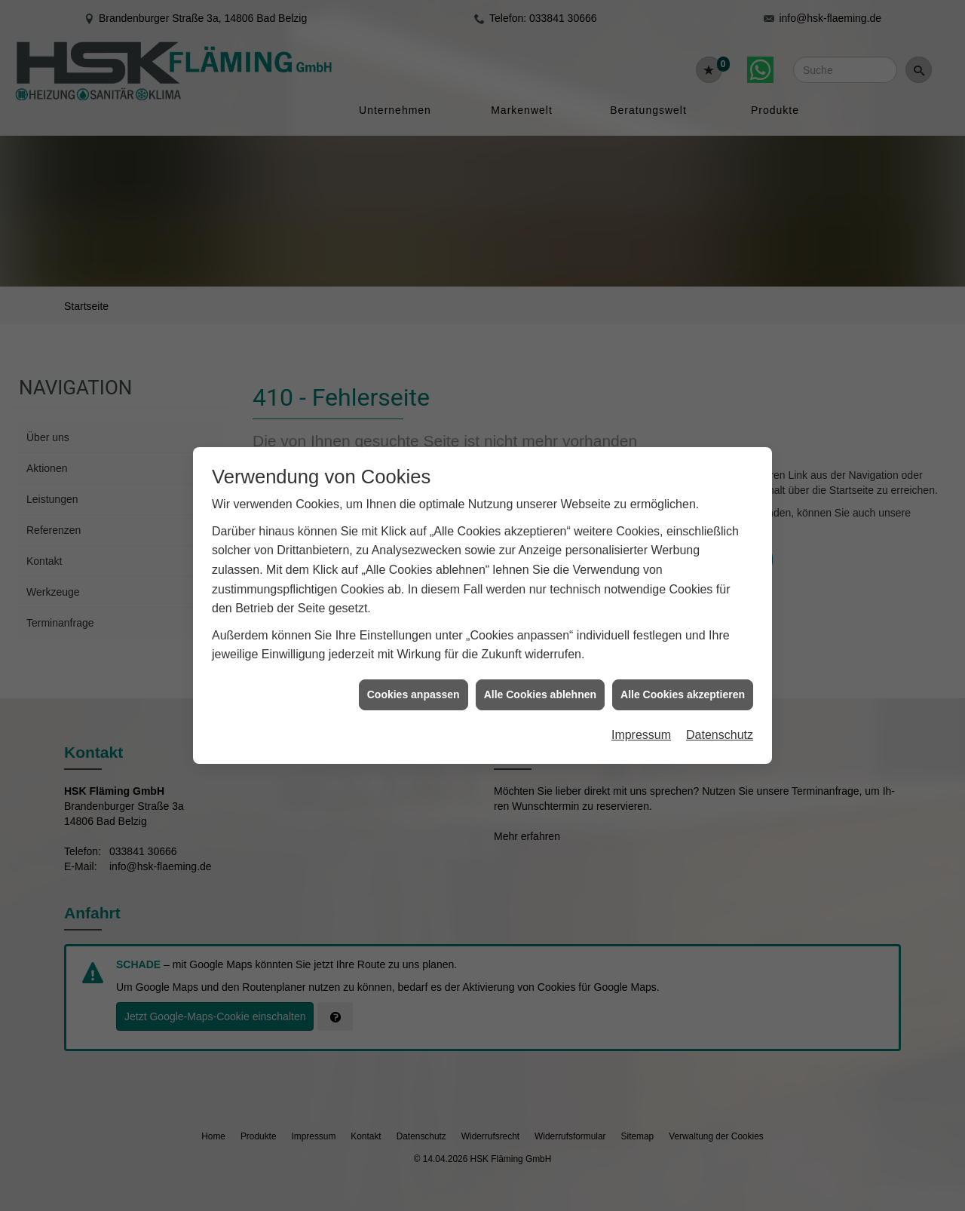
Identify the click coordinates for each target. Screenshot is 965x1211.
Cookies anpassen (413, 670)
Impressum (641, 710)
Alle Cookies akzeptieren (682, 670)
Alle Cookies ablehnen (540, 670)
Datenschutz (719, 710)
